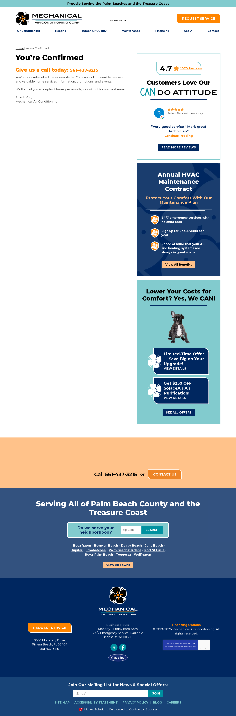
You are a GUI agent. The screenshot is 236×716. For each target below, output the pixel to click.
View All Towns (118, 565)
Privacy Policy (177, 645)
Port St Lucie (154, 550)
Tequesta (123, 554)
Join (156, 693)
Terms (206, 648)
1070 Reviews (191, 68)
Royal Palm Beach (99, 554)
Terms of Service (188, 645)
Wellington (142, 554)
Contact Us (165, 474)
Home (20, 48)
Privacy (201, 648)
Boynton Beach (106, 545)
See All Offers (179, 412)
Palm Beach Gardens (125, 550)
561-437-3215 (118, 18)
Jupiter (77, 550)
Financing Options (186, 624)
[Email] (118, 693)
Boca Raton (82, 545)
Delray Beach (131, 545)
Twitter (114, 647)
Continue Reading (179, 135)
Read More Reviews (178, 147)
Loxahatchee (96, 550)
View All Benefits (178, 264)
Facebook (122, 647)
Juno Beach (154, 545)
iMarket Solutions (96, 709)
